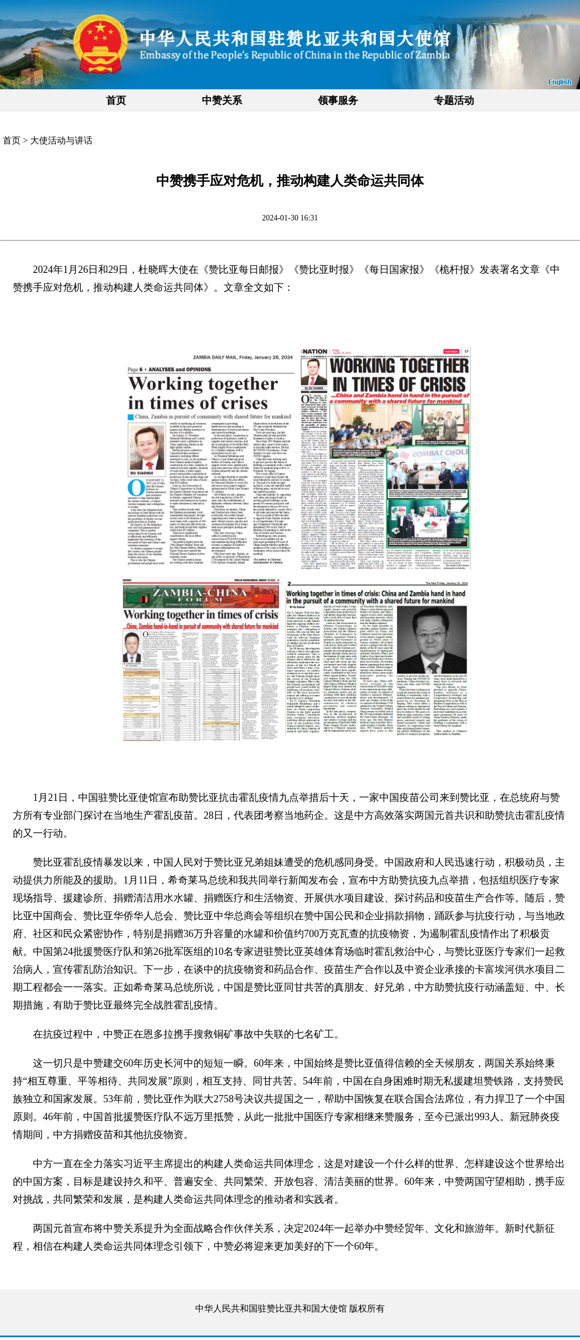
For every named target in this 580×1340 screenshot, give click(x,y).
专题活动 (454, 100)
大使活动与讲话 (61, 140)
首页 (116, 100)
